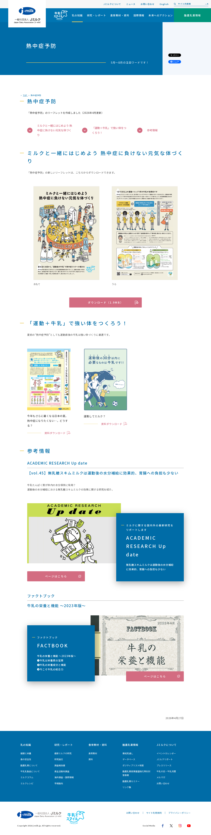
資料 (91, 759)
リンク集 (126, 787)
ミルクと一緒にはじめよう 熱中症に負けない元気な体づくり (49, 130)
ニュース (130, 4)
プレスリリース (164, 765)
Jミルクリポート (165, 759)
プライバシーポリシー (179, 812)
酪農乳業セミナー (131, 781)
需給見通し (127, 753)
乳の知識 (77, 15)
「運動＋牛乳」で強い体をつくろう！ (104, 130)
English (164, 4)
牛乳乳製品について (30, 771)
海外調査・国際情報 (64, 777)
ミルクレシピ (26, 783)
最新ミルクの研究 (63, 753)
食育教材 (93, 753)
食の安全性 (25, 759)
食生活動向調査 (61, 771)
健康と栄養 (25, 753)
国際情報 (139, 15)
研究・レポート (96, 15)
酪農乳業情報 (130, 744)
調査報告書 (59, 765)
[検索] (205, 4)
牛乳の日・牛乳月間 (166, 771)
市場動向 (58, 783)
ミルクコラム (26, 777)
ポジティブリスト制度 (133, 765)
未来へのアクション (161, 15)
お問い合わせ (147, 4)
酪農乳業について (29, 765)
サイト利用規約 (154, 812)
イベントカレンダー (166, 753)
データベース (128, 759)
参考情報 (147, 130)
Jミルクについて (112, 4)
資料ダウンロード (55, 433)
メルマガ (161, 777)
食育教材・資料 (119, 15)
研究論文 (58, 759)
